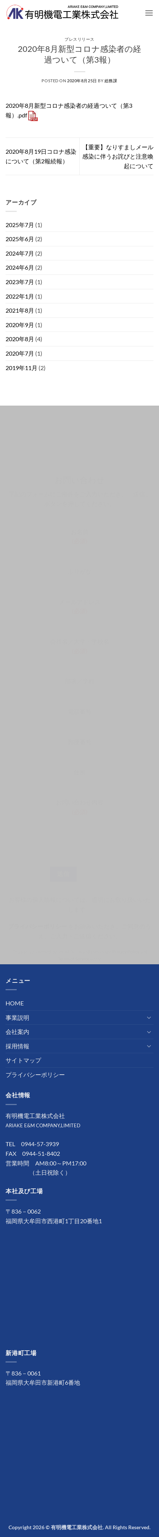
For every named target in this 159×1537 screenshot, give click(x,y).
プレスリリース (79, 39)
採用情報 (17, 1045)
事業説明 (17, 1017)
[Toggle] (149, 1017)
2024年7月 (20, 253)
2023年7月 (20, 281)
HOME (15, 1003)
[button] (149, 13)
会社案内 (17, 1031)
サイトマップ (23, 1060)
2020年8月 (20, 338)
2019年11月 (21, 367)
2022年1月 (20, 296)
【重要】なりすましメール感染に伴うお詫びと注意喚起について (117, 156)
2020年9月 (20, 324)
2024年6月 (20, 267)
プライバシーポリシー (35, 1074)
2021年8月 (20, 310)
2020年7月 (20, 353)
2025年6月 (20, 238)
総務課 (111, 80)
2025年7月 (20, 224)
